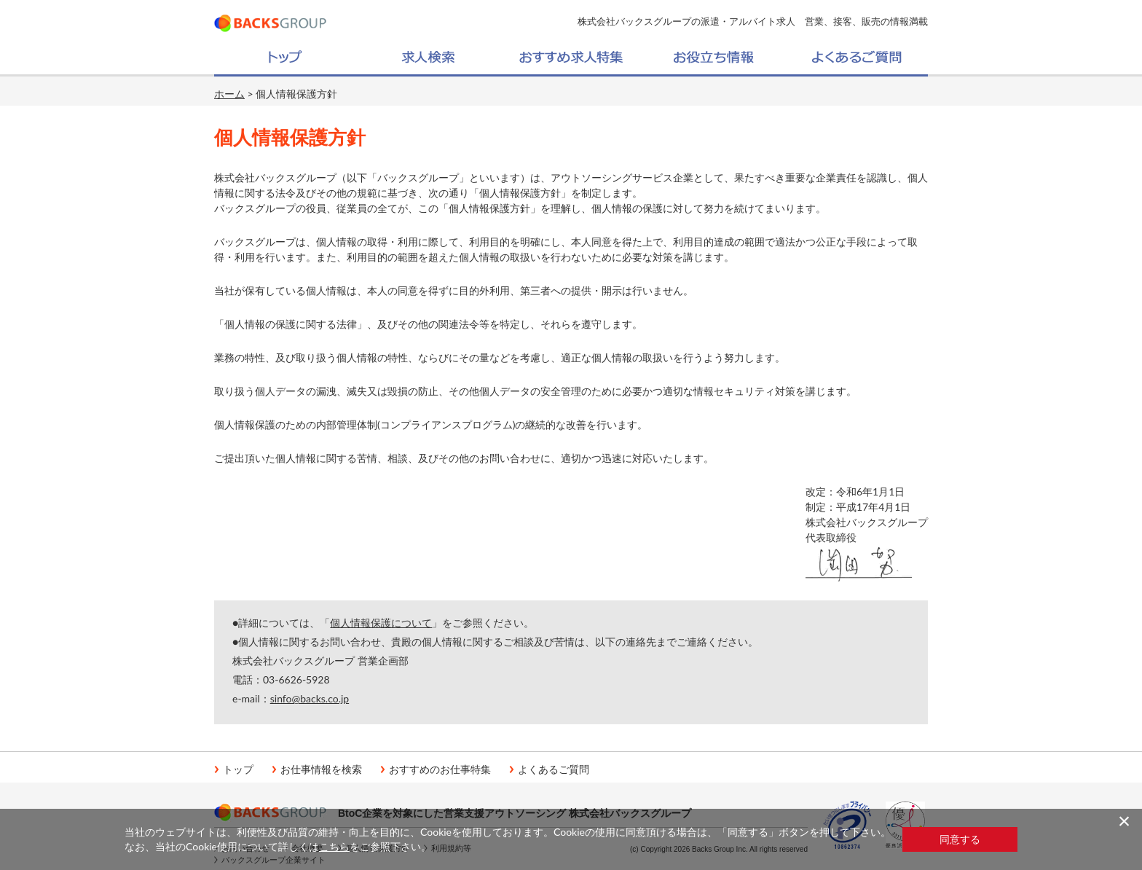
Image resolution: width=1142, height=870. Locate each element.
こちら (334, 846)
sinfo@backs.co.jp (309, 698)
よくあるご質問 (553, 769)
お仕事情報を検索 (321, 769)
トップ (238, 769)
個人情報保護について (381, 622)
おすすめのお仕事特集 (440, 769)
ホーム (229, 93)
